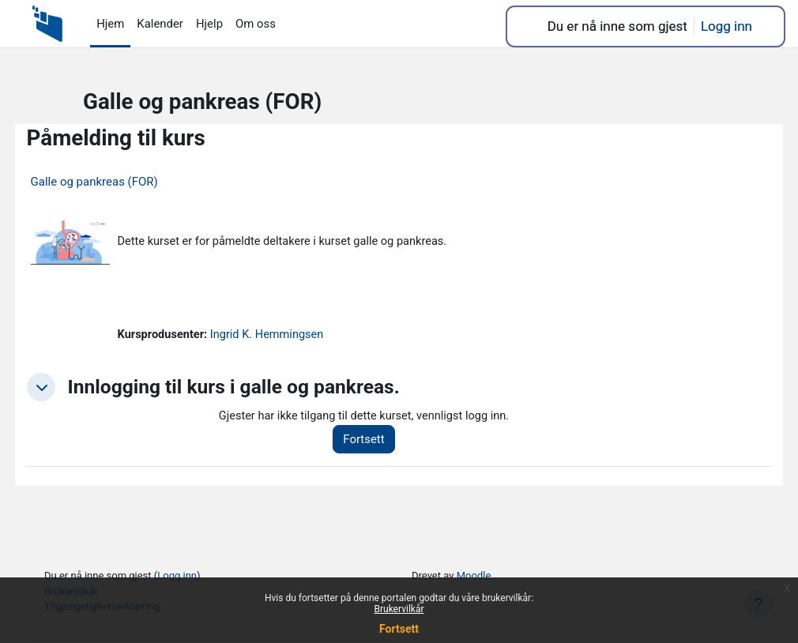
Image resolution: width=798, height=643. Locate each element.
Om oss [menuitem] (255, 24)
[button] (70, 389)
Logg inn (726, 26)
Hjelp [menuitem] (209, 24)
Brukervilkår (399, 609)
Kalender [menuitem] (160, 24)
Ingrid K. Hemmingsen (300, 336)
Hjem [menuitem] (110, 24)
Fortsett (399, 628)
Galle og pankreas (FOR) (123, 182)
